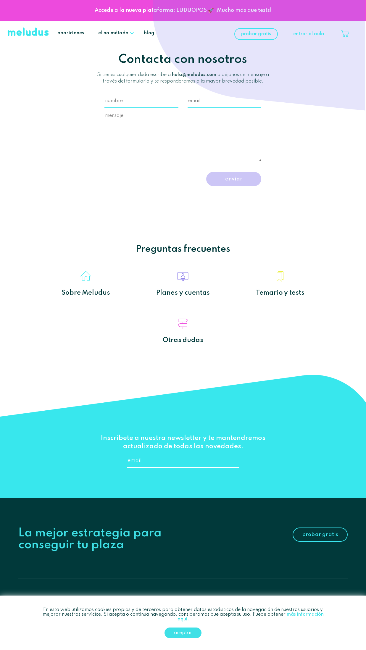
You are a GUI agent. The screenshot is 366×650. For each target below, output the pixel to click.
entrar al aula (308, 34)
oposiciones (70, 33)
